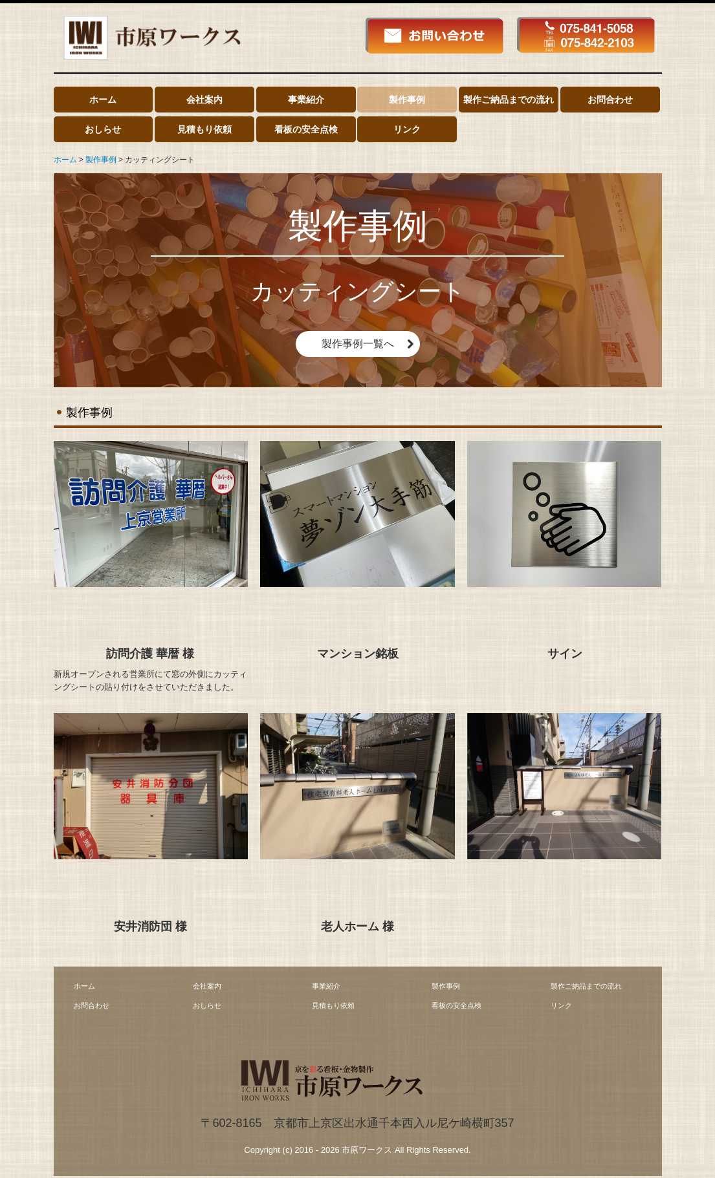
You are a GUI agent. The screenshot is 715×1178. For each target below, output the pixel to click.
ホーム (102, 99)
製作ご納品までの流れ (508, 99)
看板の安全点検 (306, 129)
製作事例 (407, 99)
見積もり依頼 (204, 129)
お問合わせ (610, 99)
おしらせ (103, 129)
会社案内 (204, 99)
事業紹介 (306, 99)
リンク (407, 129)
